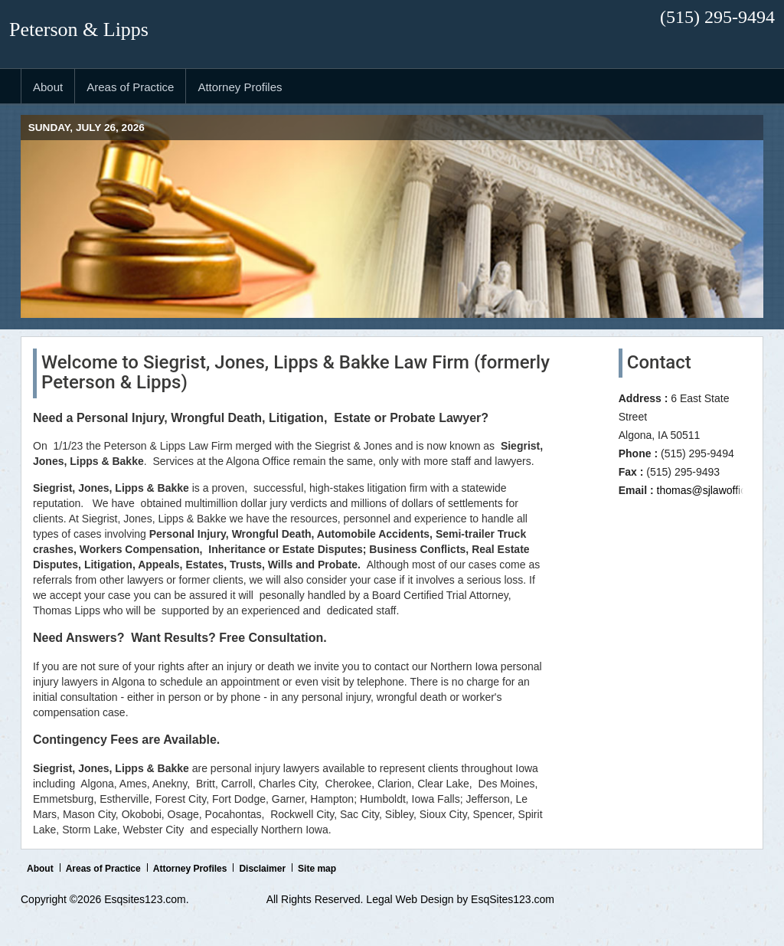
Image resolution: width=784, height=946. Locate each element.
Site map (317, 868)
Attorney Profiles (190, 868)
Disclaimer (262, 868)
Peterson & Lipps (79, 29)
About (40, 868)
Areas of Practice (103, 868)
